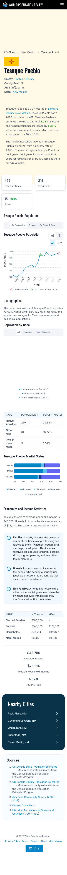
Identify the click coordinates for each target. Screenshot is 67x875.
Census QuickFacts (24, 805)
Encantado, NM (17, 734)
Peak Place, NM (17, 713)
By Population (18, 225)
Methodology (55, 841)
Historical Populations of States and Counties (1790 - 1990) (33, 812)
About (44, 841)
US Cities (10, 52)
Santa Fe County (24, 78)
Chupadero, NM (17, 727)
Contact (35, 841)
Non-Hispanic (43, 332)
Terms (25, 841)
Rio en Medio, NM (18, 742)
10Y (60, 243)
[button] (62, 5)
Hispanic (27, 332)
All (52, 243)
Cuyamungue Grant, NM (22, 720)
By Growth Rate (48, 225)
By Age (32, 225)
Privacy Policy (12, 841)
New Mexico (28, 52)
